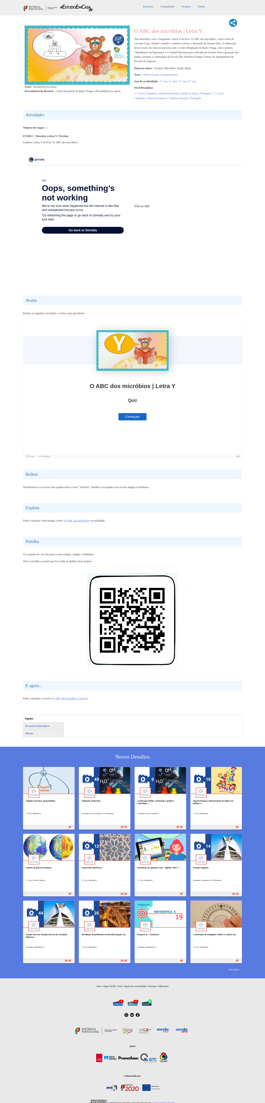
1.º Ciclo (139, 93)
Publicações (163, 986)
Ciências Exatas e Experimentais (159, 74)
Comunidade (167, 6)
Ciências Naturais (178, 98)
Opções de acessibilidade (135, 986)
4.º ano (173, 81)
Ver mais (233, 969)
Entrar (201, 6)
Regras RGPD (109, 986)
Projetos (186, 6)
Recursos (148, 6)
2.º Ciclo (218, 93)
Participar (152, 986)
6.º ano (192, 81)
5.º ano (183, 81)
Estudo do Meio (189, 93)
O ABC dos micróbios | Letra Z (70, 698)
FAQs (120, 986)
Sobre (99, 986)
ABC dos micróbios (78, 520)
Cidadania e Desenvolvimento (162, 93)
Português (205, 93)
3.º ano (163, 81)
